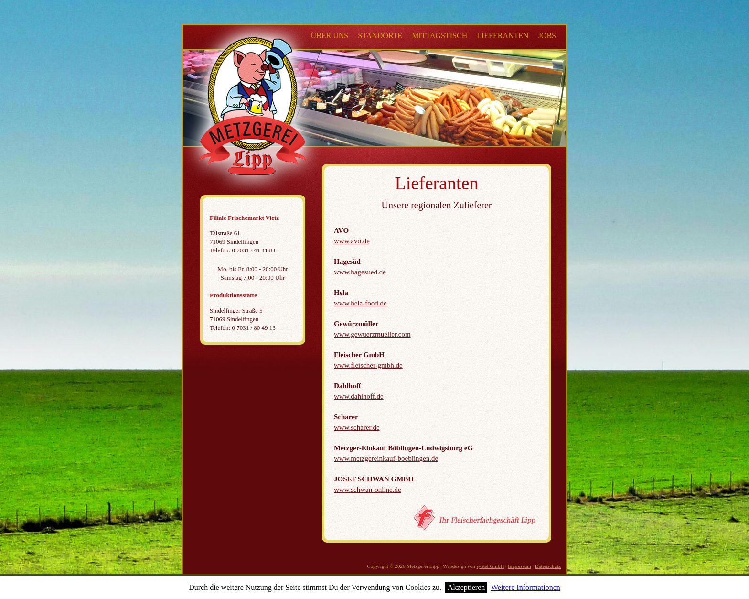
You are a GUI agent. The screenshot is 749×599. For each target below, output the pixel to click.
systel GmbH (490, 566)
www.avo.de (352, 241)
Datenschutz (548, 566)
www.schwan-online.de (367, 489)
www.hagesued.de (360, 272)
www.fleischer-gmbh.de (368, 365)
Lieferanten (502, 36)
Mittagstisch (439, 36)
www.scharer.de (357, 427)
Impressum (519, 566)
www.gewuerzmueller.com (372, 334)
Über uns (330, 36)
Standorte (380, 36)
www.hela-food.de (360, 303)
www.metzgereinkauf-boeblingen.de (386, 458)
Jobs (547, 36)
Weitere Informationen (525, 587)
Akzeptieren (466, 587)
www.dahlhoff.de (359, 396)
